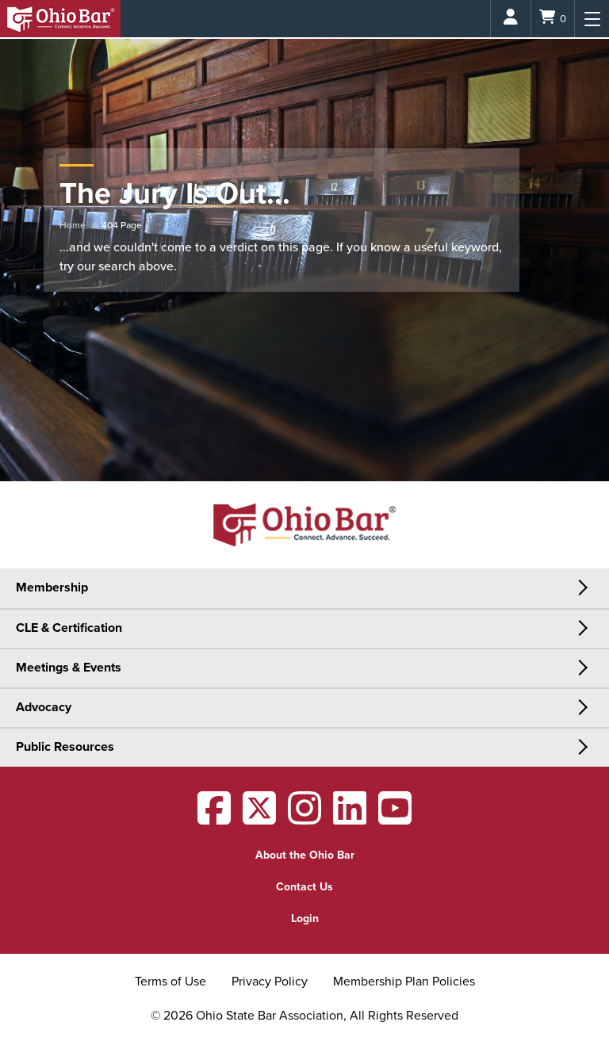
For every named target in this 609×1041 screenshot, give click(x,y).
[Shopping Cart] (552, 18)
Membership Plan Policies (404, 981)
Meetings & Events (68, 668)
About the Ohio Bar (304, 855)
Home (72, 225)
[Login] (510, 18)
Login (305, 918)
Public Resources (65, 747)
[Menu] (592, 18)
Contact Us (304, 887)
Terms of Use (170, 981)
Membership (52, 587)
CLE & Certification (69, 628)
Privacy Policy (270, 981)
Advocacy (43, 707)
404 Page (122, 225)
